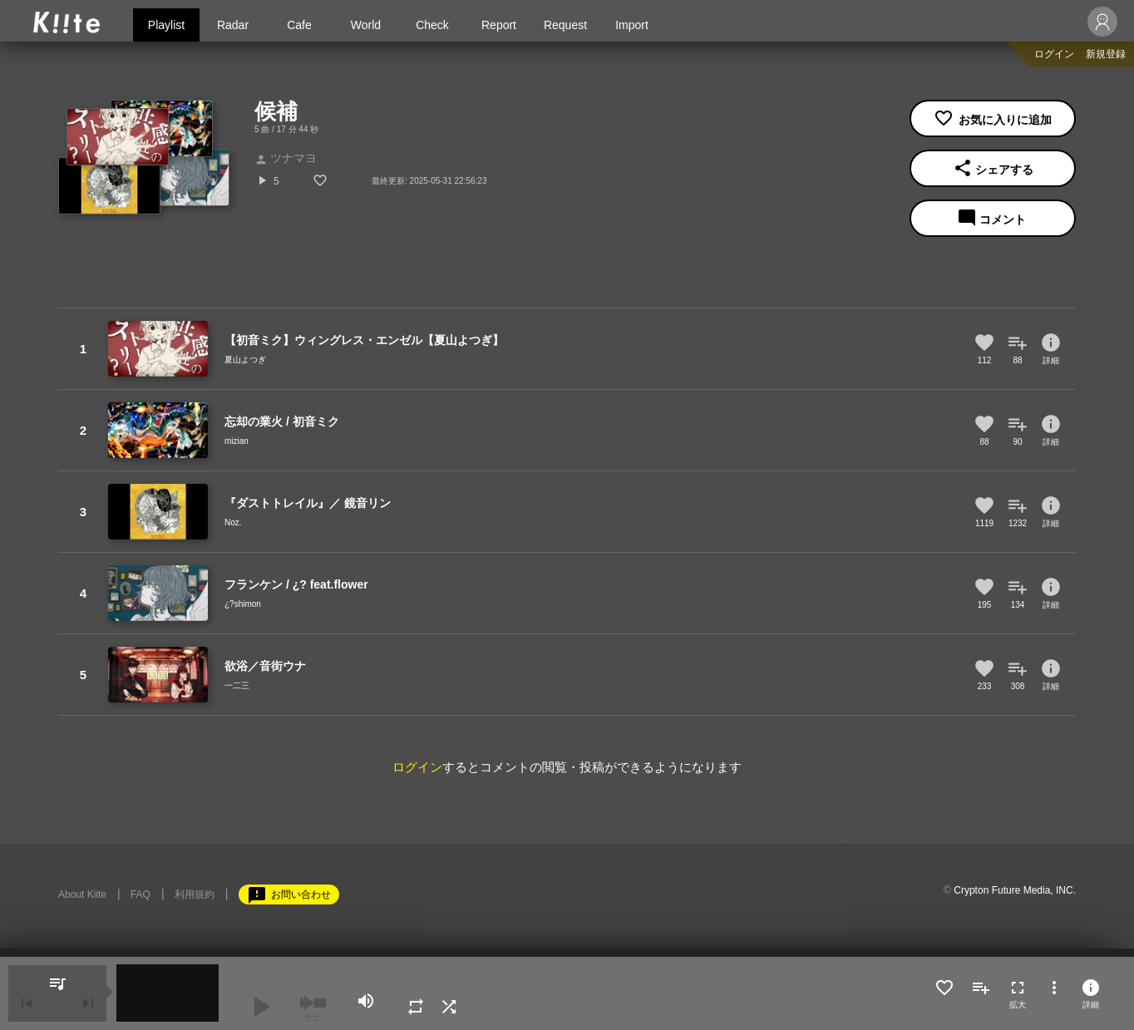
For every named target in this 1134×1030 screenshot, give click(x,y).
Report (498, 25)
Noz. (233, 522)
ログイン (1054, 54)
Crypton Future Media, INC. (1015, 890)
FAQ (140, 894)
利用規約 (194, 894)
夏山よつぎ (245, 359)
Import (631, 25)
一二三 (236, 685)
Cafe (299, 25)
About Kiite (82, 894)
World (366, 25)
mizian (236, 441)
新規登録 (1106, 54)
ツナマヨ (285, 158)
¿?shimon (242, 604)
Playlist (166, 25)
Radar (233, 25)
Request (565, 25)
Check (432, 25)
